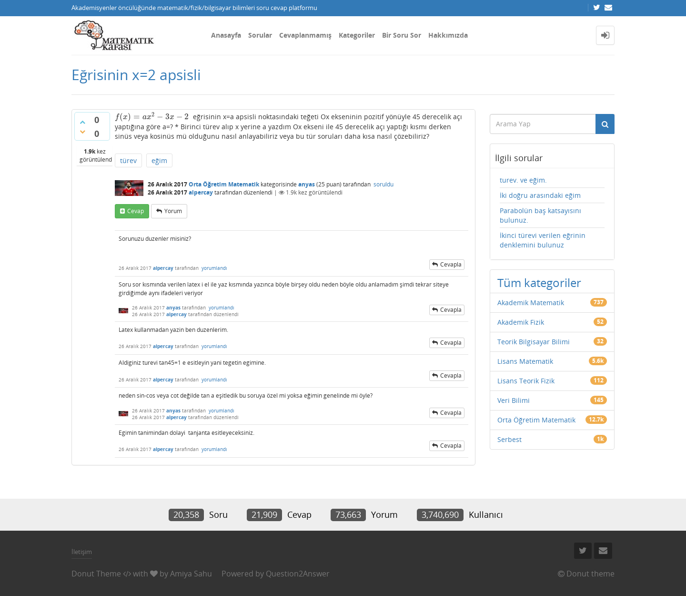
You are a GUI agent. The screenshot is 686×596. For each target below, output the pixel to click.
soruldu (383, 184)
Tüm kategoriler (539, 282)
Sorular (260, 35)
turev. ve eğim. (523, 180)
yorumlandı (214, 268)
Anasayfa (226, 35)
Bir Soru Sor (401, 35)
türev (128, 160)
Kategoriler (357, 35)
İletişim (81, 551)
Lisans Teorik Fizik (526, 380)
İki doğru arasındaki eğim (540, 195)
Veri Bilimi (513, 400)
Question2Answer (298, 573)
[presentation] (152, 116)
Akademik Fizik (520, 322)
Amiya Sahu (191, 573)
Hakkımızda (448, 35)
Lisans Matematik (525, 361)
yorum (173, 211)
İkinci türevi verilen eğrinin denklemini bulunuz (542, 240)
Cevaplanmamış (305, 35)
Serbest (509, 439)
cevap (135, 211)
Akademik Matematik (530, 302)
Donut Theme (96, 573)
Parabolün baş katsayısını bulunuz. (540, 215)
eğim (159, 160)
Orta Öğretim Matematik (224, 184)
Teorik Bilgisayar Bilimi (533, 341)
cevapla (451, 264)
